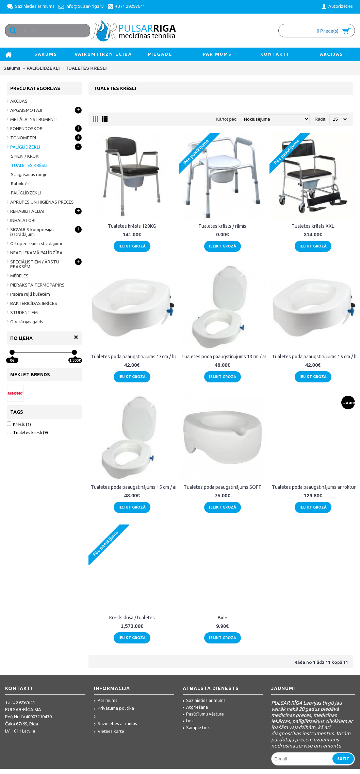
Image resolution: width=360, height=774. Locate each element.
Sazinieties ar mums (115, 724)
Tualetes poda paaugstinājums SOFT (222, 487)
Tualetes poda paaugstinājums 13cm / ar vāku (223, 356)
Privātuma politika (114, 708)
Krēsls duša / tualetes (132, 617)
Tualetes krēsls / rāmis (222, 226)
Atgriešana (195, 707)
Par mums (105, 701)
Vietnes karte (109, 732)
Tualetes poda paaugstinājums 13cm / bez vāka (133, 356)
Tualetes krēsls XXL (313, 226)
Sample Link (196, 727)
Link (188, 720)
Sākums (11, 68)
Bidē (222, 617)
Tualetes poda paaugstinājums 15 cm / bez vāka (314, 356)
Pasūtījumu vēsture (203, 713)
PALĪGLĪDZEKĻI (43, 68)
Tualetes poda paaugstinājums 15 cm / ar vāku (133, 487)
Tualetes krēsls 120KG (132, 226)
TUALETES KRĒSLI (86, 68)
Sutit (343, 759)
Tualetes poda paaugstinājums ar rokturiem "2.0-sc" (314, 487)
